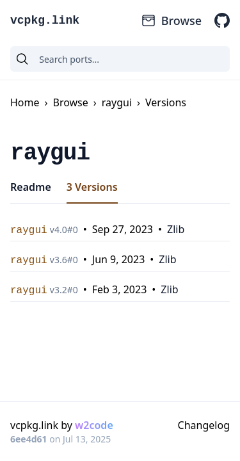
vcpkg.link (44, 20)
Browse (171, 20)
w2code (94, 425)
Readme (30, 187)
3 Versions (92, 187)
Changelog (204, 425)
